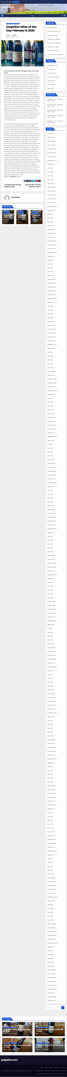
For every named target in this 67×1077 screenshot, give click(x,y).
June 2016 (50, 586)
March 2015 (50, 644)
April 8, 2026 (8, 1033)
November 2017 (51, 521)
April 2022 (50, 318)
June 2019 (50, 448)
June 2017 (50, 540)
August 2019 (50, 440)
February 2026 (51, 141)
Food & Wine (51, 69)
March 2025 (50, 183)
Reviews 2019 (48, 1070)
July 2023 (50, 260)
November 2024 (51, 199)
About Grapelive (52, 28)
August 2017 (50, 532)
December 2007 (51, 977)
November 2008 (51, 935)
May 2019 (49, 452)
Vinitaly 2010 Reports (53, 77)
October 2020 (51, 387)
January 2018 (51, 513)
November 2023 (51, 245)
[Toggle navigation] (32, 16)
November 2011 (51, 797)
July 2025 (50, 168)
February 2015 (51, 647)
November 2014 (51, 659)
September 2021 (52, 344)
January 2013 (51, 743)
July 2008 (50, 951)
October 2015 (51, 617)
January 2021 (51, 375)
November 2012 (51, 751)
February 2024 (51, 233)
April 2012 (50, 778)
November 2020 (51, 383)
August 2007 (50, 993)
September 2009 (52, 897)
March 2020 (50, 413)
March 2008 (50, 966)
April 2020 (50, 410)
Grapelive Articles (52, 35)
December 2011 (51, 793)
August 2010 (50, 855)
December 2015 (51, 609)
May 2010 (50, 866)
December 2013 (51, 701)
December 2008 (51, 931)
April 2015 (50, 640)
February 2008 (51, 970)
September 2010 (52, 851)
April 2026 (50, 133)
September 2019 (52, 436)
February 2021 (51, 371)
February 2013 (51, 740)
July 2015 (50, 628)
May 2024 (50, 222)
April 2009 (50, 916)
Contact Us (56, 1067)
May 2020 (50, 406)
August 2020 (51, 394)
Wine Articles (9, 23)
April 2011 (50, 824)
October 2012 (51, 755)
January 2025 (51, 191)
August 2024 (50, 210)
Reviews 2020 (55, 1070)
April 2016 (50, 594)
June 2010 (50, 862)
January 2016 (51, 605)
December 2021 (51, 333)
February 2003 (51, 1000)
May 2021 (49, 360)
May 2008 (50, 958)
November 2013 (51, 705)
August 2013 (50, 717)
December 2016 (51, 563)
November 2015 (51, 613)
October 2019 (51, 433)
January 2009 (51, 928)
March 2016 (50, 598)
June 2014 (50, 678)
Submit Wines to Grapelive (55, 54)
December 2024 (51, 195)
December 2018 (51, 471)
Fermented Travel (52, 65)
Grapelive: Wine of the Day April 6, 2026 (17, 1046)
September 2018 (52, 482)
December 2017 (51, 517)
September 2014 (52, 667)
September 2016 (52, 575)
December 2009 (51, 885)
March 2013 (50, 736)
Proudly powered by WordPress (8, 1070)
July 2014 (50, 674)
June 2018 (50, 494)
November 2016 (51, 567)
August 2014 (50, 670)
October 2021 (51, 341)
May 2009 (50, 912)
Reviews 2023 (47, 1074)
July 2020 (50, 398)
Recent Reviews (39, 1070)
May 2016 (49, 590)
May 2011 (49, 820)
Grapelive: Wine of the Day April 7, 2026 (49, 1030)
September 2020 (52, 390)
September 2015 (52, 621)
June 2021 (50, 356)
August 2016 (50, 578)
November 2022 (51, 291)
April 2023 (50, 271)
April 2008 (50, 962)
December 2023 (51, 241)
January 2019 (51, 467)
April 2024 (50, 225)
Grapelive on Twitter (53, 47)
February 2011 (51, 832)
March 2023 (50, 275)
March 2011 (50, 828)
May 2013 (49, 728)
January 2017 (51, 559)
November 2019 (51, 429)
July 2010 (50, 858)
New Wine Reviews (52, 51)
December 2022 (51, 287)
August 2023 (50, 256)
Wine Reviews (16, 23)
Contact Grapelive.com (53, 31)
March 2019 (50, 459)
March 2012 (50, 782)
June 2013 (50, 724)
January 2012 (51, 789)
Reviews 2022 (40, 1074)
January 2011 (51, 835)
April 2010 (50, 870)
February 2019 (51, 463)
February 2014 (51, 693)
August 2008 (51, 947)
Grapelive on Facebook (53, 39)
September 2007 (52, 989)
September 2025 (52, 160)
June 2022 (50, 310)
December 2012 (51, 747)
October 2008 (51, 939)
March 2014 (50, 690)
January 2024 (51, 237)
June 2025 (50, 172)
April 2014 (50, 686)
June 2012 (50, 770)
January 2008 (51, 974)
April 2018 (50, 502)
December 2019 (51, 425)
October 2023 (51, 248)
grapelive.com (9, 1060)
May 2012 (49, 774)
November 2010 (51, 843)
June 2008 (50, 954)
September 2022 (52, 298)
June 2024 (50, 218)
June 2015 (50, 632)
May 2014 (49, 682)
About (46, 1067)
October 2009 (51, 893)
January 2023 (51, 283)
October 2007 (51, 985)
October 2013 (51, 709)
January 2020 (51, 421)
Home (42, 1067)
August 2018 (50, 486)
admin (14, 35)
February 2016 (51, 601)
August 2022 (50, 302)
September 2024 (52, 206)
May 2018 (49, 498)
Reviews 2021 (63, 1070)
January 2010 (51, 881)
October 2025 (51, 156)
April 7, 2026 (40, 1033)
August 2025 (50, 164)
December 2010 (51, 839)
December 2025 (51, 149)
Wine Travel (50, 88)
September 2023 (52, 252)
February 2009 (51, 924)
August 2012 (50, 763)
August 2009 (51, 901)
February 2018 (51, 509)
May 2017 (49, 544)
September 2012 (52, 759)
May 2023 (50, 268)
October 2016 (51, 571)
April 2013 (50, 732)
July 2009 (50, 905)
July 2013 (50, 720)
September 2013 (52, 713)
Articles (50, 1067)
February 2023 (51, 279)
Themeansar (28, 1070)
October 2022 (51, 294)
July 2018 (50, 490)
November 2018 (51, 475)
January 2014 (51, 697)
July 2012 (50, 766)
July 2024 (50, 214)
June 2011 (50, 816)
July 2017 (50, 536)
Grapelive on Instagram (54, 43)
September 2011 (51, 805)
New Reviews (63, 1067)
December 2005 (51, 997)
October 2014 (51, 663)
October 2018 (51, 479)
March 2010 (50, 874)
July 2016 (50, 582)
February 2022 (51, 325)
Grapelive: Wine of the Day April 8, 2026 (17, 1030)
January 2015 (51, 651)
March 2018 (50, 506)
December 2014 (51, 655)
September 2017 (52, 529)
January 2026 (51, 145)
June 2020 (50, 402)
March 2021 (50, 367)
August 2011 (50, 809)
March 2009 (50, 920)
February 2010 (51, 878)
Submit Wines (63, 1074)
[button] (62, 15)
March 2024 (50, 229)
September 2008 (52, 943)
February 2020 (51, 417)
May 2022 (50, 314)
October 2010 (51, 847)
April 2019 (50, 456)
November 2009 (51, 889)
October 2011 (51, 801)
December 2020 (51, 379)
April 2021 (50, 364)
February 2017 (51, 555)
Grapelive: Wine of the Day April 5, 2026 (49, 1046)
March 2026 (50, 137)
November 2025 (51, 153)
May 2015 (49, 636)
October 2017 (51, 525)
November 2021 (51, 337)
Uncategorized (51, 73)
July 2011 (49, 812)
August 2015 (50, 624)
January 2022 (51, 329)
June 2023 (50, 264)
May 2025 (50, 176)
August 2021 (50, 348)
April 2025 (50, 179)
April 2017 (50, 548)
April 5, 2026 (40, 1049)
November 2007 (51, 981)
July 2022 (50, 306)
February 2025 (51, 187)
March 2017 (50, 552)
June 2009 (50, 908)
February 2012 (51, 786)
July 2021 (50, 352)
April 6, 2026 (8, 1049)
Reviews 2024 (55, 1074)
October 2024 (51, 202)
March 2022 (50, 321)
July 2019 (50, 444)
